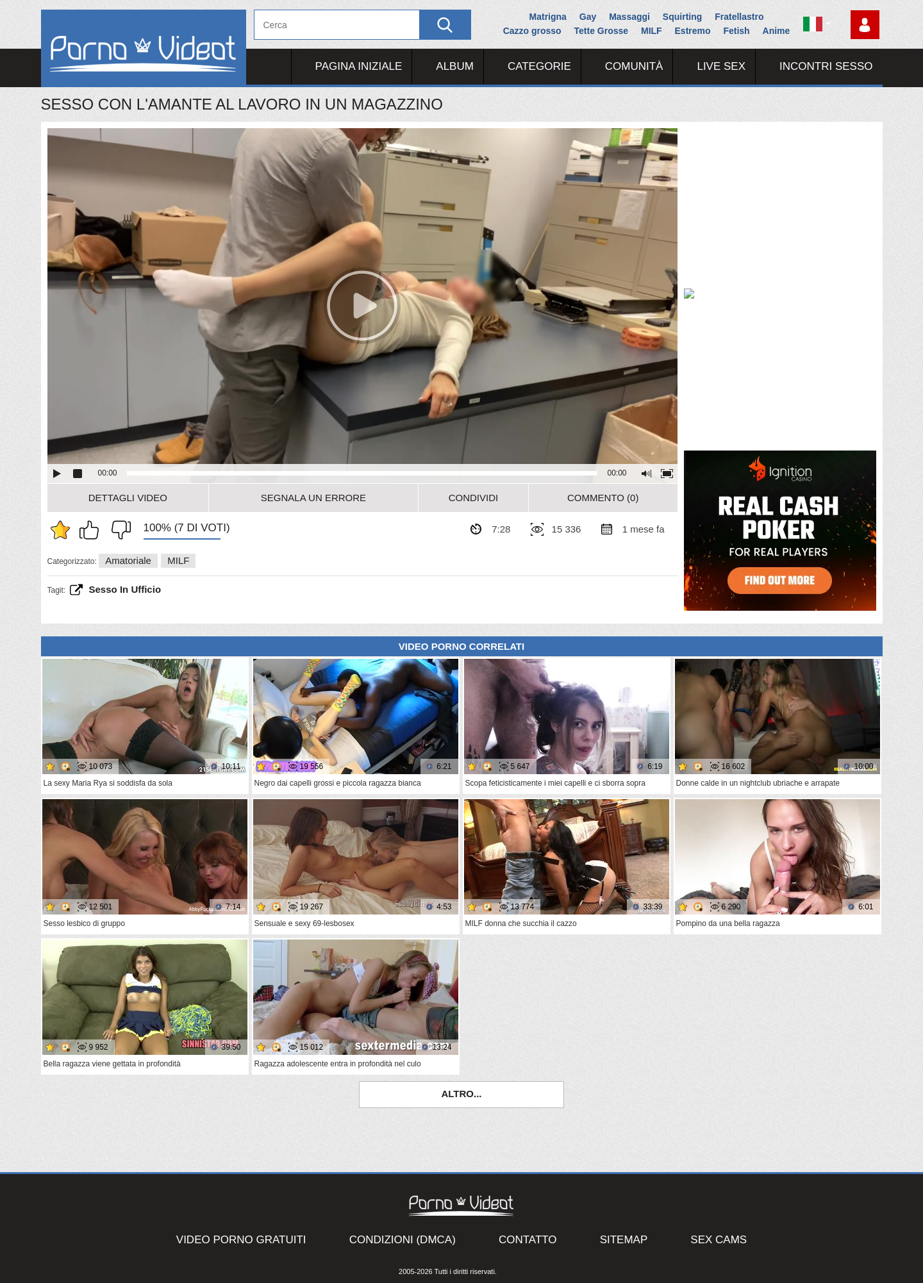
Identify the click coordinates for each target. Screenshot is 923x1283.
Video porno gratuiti (241, 1240)
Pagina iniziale (359, 66)
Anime (776, 31)
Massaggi (629, 17)
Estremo (693, 31)
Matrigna (548, 17)
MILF (651, 31)
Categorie (539, 66)
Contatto (528, 1240)
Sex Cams (718, 1240)
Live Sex (721, 66)
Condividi (474, 497)
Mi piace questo (92, 530)
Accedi (865, 24)
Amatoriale (128, 560)
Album (455, 66)
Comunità (634, 66)
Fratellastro (739, 17)
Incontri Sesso (825, 66)
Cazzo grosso (532, 31)
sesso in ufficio (125, 589)
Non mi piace (118, 530)
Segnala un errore (313, 497)
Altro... (461, 1093)
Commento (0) (602, 497)
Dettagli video (127, 497)
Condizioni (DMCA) (402, 1240)
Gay (587, 17)
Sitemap (624, 1240)
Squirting (682, 17)
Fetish (736, 31)
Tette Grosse (601, 31)
